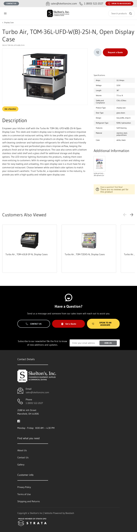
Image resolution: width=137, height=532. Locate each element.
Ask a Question (10, 109)
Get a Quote (68, 323)
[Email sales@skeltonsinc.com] (61, 4)
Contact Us (11, 3)
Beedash (69, 513)
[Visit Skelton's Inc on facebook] (18, 420)
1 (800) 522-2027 (34, 403)
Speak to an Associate (119, 3)
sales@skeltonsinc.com (37, 392)
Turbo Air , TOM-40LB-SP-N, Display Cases (26, 254)
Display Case (9, 22)
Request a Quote (115, 52)
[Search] (121, 13)
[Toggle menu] (5, 13)
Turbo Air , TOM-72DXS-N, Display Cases (85, 254)
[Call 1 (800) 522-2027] (91, 4)
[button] (131, 214)
